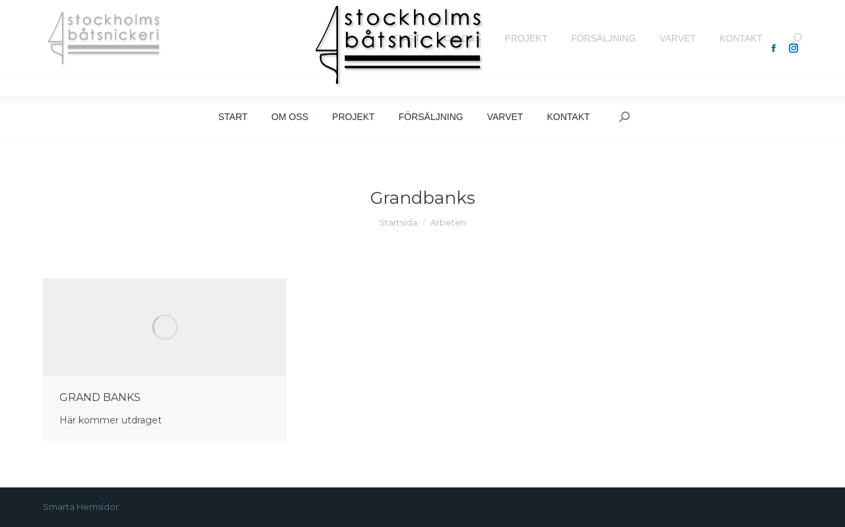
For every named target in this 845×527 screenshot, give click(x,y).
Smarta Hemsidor (81, 506)
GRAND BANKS (100, 397)
